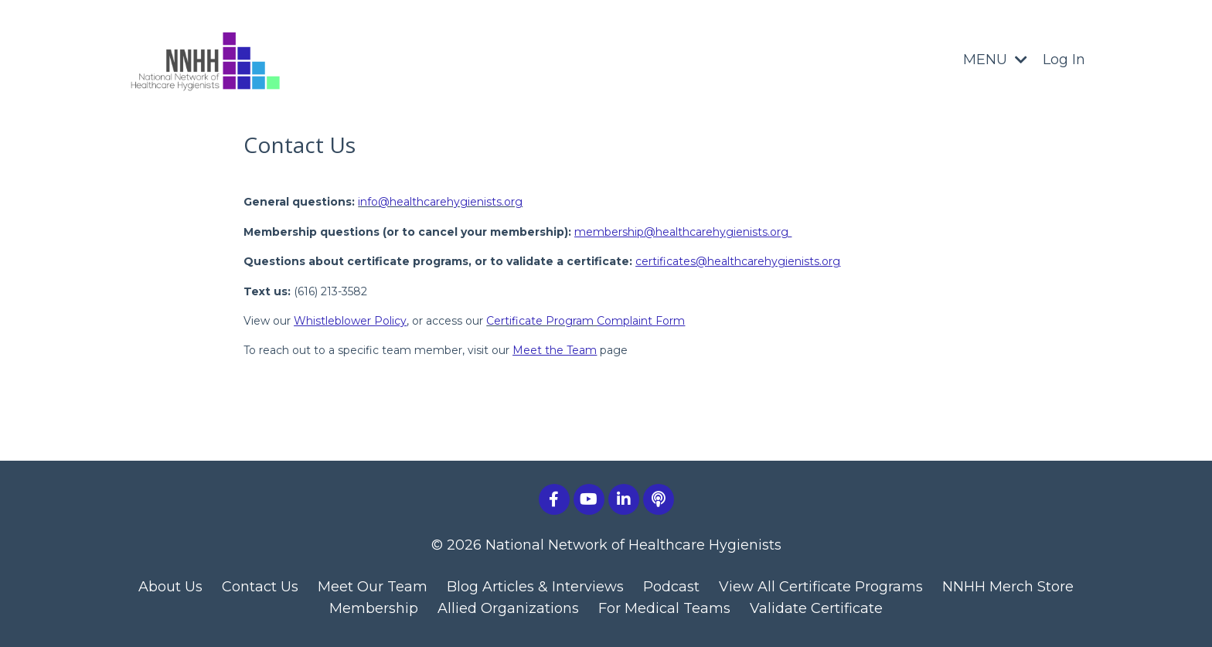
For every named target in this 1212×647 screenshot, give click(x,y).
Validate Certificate (816, 608)
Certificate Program (585, 321)
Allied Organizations (508, 608)
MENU (995, 59)
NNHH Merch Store (1008, 586)
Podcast (671, 586)
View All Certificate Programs (821, 586)
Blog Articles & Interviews (535, 586)
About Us (170, 586)
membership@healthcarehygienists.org (681, 232)
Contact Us (260, 586)
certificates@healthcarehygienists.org (737, 261)
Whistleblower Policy (350, 321)
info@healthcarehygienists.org (440, 202)
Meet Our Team (372, 586)
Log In (1064, 59)
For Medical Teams (664, 608)
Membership (373, 608)
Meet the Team (554, 350)
